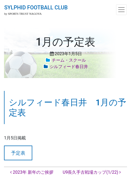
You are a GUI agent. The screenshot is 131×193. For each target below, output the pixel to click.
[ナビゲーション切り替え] (121, 9)
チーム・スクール (69, 60)
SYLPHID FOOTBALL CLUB (36, 7)
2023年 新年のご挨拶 (31, 172)
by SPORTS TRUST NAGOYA (23, 13)
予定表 (18, 153)
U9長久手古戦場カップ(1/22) (92, 172)
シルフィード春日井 (69, 66)
